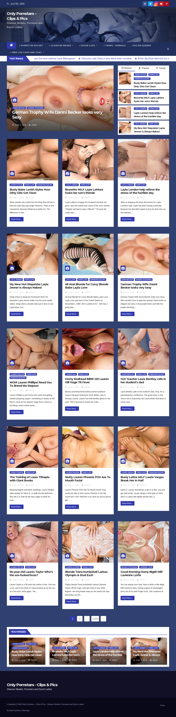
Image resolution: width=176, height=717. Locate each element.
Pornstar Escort (142, 79)
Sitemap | (26, 710)
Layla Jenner (140, 124)
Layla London (140, 108)
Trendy (160, 68)
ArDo (33, 125)
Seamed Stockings (35, 108)
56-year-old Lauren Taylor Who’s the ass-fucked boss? (31, 573)
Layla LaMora (141, 93)
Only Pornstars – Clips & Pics (34, 704)
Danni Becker (19, 108)
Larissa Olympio (73, 567)
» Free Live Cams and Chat (27, 52)
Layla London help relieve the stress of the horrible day (140, 191)
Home (162, 705)
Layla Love (70, 279)
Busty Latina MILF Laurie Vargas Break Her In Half (142, 478)
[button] (168, 49)
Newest (126, 68)
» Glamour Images (61, 45)
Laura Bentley (127, 374)
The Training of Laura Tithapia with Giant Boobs (30, 478)
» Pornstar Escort (31, 45)
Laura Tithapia (16, 472)
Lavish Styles (140, 74)
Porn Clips (153, 74)
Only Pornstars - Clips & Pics (32, 684)
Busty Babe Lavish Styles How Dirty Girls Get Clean (30, 191)
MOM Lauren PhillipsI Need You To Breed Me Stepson (31, 384)
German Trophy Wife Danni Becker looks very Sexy (57, 115)
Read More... (16, 219)
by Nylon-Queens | (14, 710)
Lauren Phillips (17, 374)
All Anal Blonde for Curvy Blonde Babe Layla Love (86, 286)
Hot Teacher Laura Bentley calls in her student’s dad (143, 380)
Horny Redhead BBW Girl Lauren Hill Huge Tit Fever (87, 380)
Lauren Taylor (16, 567)
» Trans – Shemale (115, 45)
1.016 (95, 618)
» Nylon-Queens (141, 45)
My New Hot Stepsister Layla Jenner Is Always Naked (29, 286)
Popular (144, 68)
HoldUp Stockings (129, 567)
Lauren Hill (71, 374)
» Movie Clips (88, 45)
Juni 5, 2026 (20, 125)
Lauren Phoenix (72, 472)
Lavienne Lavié (146, 567)
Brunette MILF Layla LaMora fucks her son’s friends (84, 191)
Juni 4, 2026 (18, 391)
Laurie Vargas (127, 472)
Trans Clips (88, 567)
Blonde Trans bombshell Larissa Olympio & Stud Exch (86, 573)
